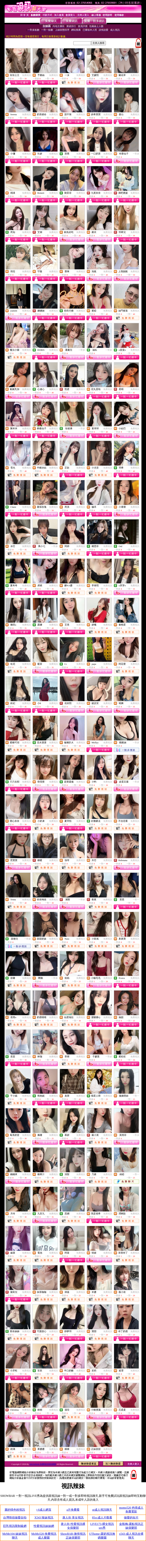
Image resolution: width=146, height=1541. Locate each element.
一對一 (136, 899)
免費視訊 (26, 75)
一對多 (136, 153)
